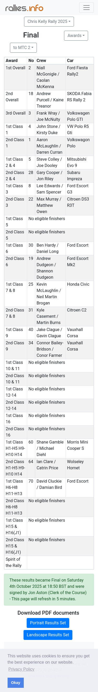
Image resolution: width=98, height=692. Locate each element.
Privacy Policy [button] (21, 669)
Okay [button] (15, 683)
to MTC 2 (21, 47)
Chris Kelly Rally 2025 (47, 21)
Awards (74, 35)
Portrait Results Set (48, 622)
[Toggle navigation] (86, 7)
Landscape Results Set (48, 634)
